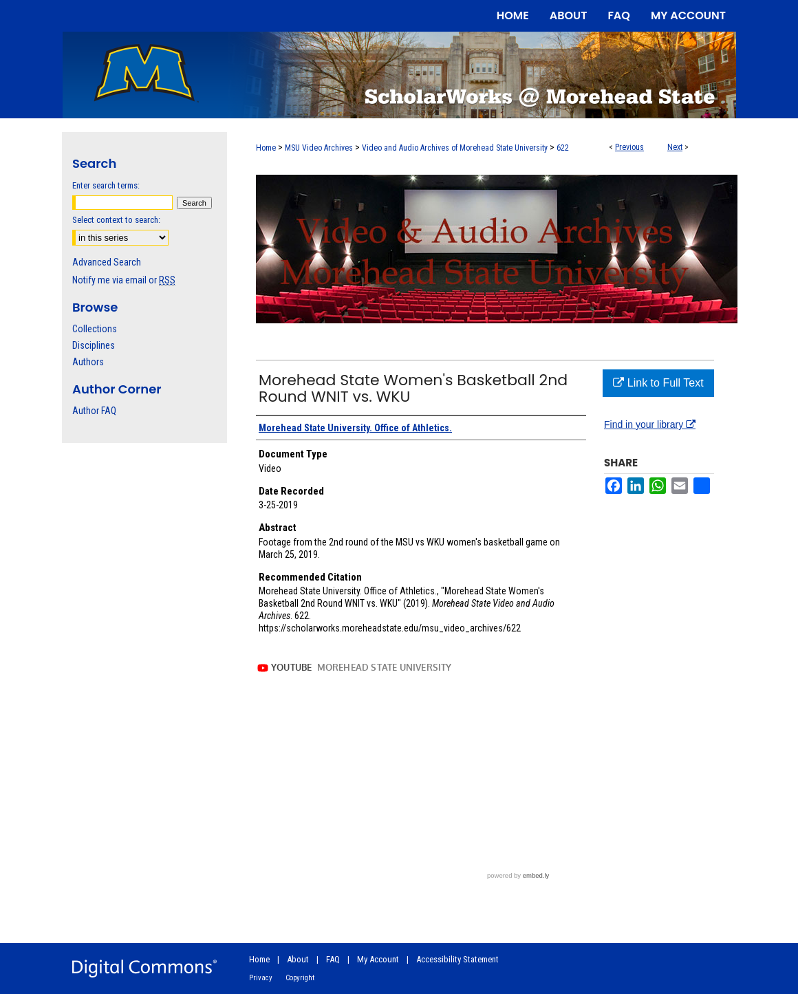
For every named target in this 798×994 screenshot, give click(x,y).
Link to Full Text (658, 383)
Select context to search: (116, 220)
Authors (88, 361)
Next (674, 147)
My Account (378, 959)
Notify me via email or (123, 279)
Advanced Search (106, 262)
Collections (94, 328)
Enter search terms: (106, 185)
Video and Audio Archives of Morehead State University (455, 148)
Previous (629, 147)
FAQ (333, 959)
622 (563, 148)
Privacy (260, 977)
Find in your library (649, 424)
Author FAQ (94, 410)
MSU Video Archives (319, 148)
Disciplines (93, 345)
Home (266, 148)
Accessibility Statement (457, 959)
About (298, 959)
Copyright (299, 977)
